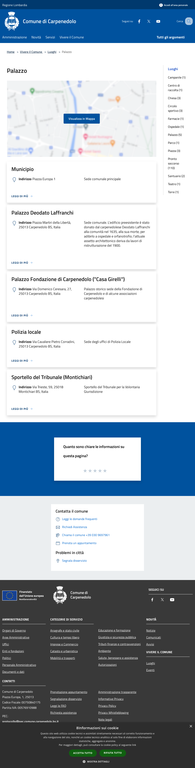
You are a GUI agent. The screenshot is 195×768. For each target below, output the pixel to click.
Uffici (5, 644)
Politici (6, 658)
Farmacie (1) (176, 118)
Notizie (150, 630)
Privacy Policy (107, 705)
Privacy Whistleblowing (113, 712)
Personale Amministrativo (19, 665)
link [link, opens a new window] (134, 745)
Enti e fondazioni (13, 651)
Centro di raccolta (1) (175, 87)
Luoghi (52, 51)
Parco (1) (173, 142)
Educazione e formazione (114, 630)
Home (10, 51)
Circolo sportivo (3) (175, 108)
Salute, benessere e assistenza (118, 657)
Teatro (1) (174, 184)
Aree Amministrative (15, 637)
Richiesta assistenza (63, 712)
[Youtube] (154, 21)
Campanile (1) (176, 77)
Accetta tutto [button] (82, 753)
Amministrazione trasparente (117, 692)
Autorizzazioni (107, 664)
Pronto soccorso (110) (173, 163)
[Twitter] (145, 21)
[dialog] (97, 745)
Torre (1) (173, 192)
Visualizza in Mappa (82, 118)
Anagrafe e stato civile (64, 630)
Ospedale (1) (176, 126)
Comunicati (153, 637)
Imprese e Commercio (64, 644)
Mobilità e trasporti (62, 658)
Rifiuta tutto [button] (113, 752)
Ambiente (104, 651)
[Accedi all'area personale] (173, 5)
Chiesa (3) (174, 98)
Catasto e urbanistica (64, 651)
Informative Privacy (111, 699)
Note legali (105, 719)
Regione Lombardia (14, 5)
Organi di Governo (14, 630)
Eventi (150, 670)
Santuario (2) (176, 176)
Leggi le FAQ (58, 705)
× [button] (190, 726)
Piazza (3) (174, 150)
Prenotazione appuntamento (68, 692)
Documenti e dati (13, 671)
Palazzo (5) (175, 134)
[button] (97, 761)
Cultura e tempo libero (64, 637)
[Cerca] (188, 21)
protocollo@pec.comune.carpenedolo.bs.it (30, 721)
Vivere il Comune (31, 51)
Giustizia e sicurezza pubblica (117, 637)
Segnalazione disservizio (66, 699)
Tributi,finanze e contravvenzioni (119, 644)
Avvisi (150, 644)
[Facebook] (135, 21)
